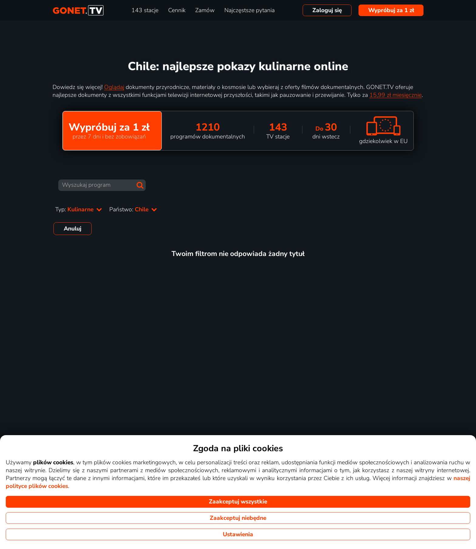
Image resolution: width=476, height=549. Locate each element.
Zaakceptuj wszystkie (238, 502)
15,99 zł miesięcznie (395, 95)
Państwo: (133, 209)
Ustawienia (238, 534)
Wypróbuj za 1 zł (391, 10)
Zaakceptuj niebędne (238, 518)
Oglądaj (114, 87)
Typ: (78, 209)
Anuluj (72, 229)
